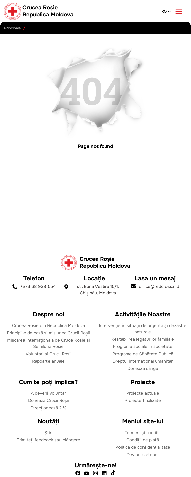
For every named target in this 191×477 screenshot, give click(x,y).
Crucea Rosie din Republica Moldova (48, 325)
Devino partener (143, 454)
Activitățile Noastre (143, 314)
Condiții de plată (142, 440)
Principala (12, 28)
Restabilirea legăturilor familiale (142, 339)
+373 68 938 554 (34, 286)
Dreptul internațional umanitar (143, 361)
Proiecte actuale (142, 393)
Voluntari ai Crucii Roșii (48, 354)
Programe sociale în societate (142, 346)
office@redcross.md (155, 286)
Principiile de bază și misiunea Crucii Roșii (48, 333)
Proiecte (143, 382)
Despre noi (48, 314)
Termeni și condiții (143, 432)
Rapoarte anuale (48, 361)
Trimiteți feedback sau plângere (48, 440)
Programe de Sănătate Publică (142, 354)
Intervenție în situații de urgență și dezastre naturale (142, 329)
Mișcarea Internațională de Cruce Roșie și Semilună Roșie (48, 343)
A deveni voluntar (48, 393)
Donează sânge (142, 368)
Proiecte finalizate (143, 400)
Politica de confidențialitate (142, 447)
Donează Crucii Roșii (48, 400)
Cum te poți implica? (48, 382)
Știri (48, 432)
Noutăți (48, 421)
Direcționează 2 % (48, 408)
